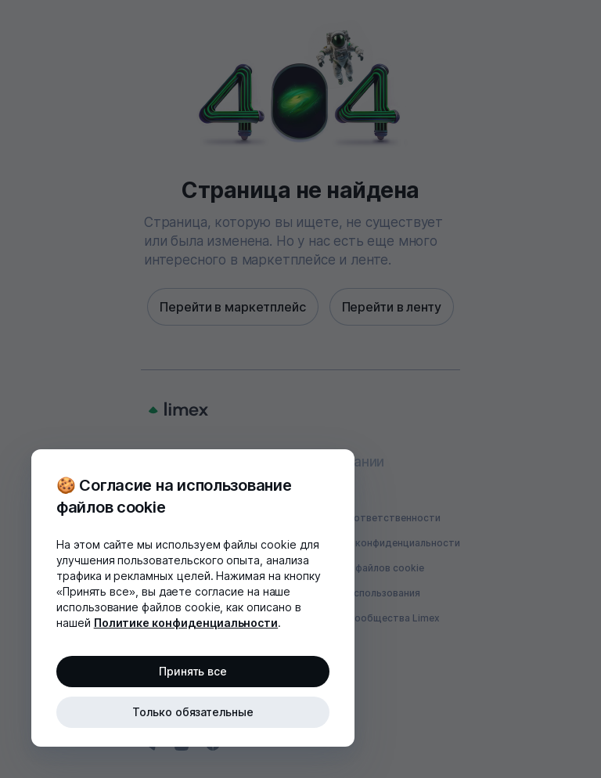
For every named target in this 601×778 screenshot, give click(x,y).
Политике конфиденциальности (186, 622)
